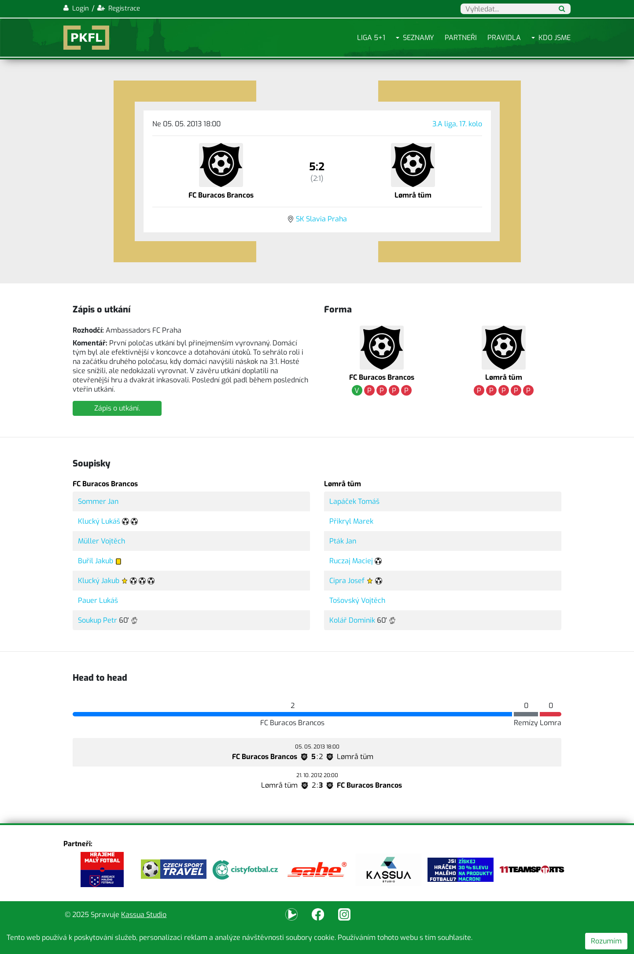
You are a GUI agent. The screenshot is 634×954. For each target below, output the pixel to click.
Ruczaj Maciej (351, 560)
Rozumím (606, 941)
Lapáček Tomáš (354, 501)
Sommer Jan (98, 501)
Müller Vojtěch (101, 541)
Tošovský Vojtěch (357, 600)
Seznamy (418, 37)
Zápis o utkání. (117, 408)
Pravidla (504, 37)
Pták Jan (342, 541)
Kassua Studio (143, 914)
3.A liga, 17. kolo (457, 123)
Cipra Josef (347, 580)
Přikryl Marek (351, 521)
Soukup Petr (97, 620)
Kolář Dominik (352, 620)
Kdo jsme (554, 37)
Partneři (461, 37)
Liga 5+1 (371, 37)
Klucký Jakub (98, 580)
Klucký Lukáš (99, 521)
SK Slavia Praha (321, 219)
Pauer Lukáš (98, 600)
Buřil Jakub (95, 560)
